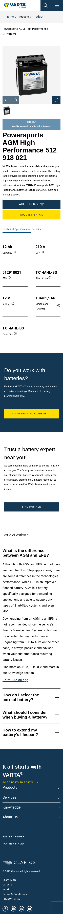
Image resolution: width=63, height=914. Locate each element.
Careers (7, 884)
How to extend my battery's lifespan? (20, 732)
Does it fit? (31, 215)
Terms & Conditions (15, 894)
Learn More (10, 880)
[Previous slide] (7, 100)
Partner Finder (14, 843)
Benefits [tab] (36, 229)
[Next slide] (15, 100)
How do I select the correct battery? (21, 697)
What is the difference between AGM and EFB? (26, 553)
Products (10, 787)
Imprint (7, 889)
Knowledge (12, 807)
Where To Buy (31, 204)
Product (38, 17)
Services (9, 797)
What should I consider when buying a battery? (25, 714)
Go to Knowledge (15, 680)
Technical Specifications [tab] (16, 229)
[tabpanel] (31, 290)
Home (10, 17)
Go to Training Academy (29, 413)
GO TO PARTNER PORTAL (18, 782)
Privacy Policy (11, 899)
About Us (10, 817)
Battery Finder (13, 836)
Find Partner (31, 507)
